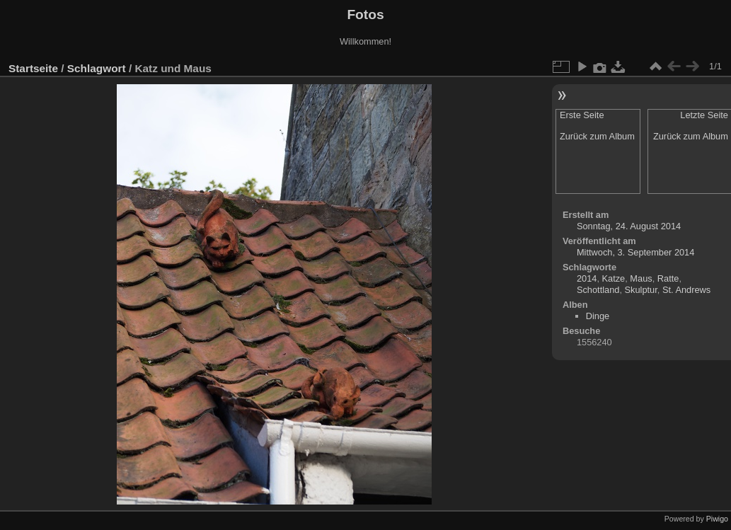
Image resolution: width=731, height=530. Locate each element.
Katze (614, 278)
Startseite (33, 68)
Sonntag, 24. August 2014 (629, 226)
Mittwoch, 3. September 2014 (635, 252)
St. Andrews (686, 289)
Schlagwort (96, 68)
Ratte (668, 278)
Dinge (597, 316)
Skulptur (641, 289)
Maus (641, 278)
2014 (587, 278)
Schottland (598, 289)
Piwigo (717, 518)
